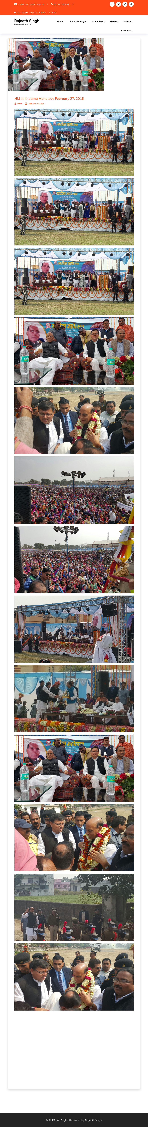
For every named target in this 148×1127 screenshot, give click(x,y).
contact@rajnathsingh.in (31, 4)
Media (113, 21)
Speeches (97, 21)
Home (60, 21)
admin (18, 103)
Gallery (127, 21)
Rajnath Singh (26, 21)
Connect (126, 30)
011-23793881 (61, 4)
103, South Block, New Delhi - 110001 (37, 12)
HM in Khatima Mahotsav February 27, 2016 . (49, 98)
